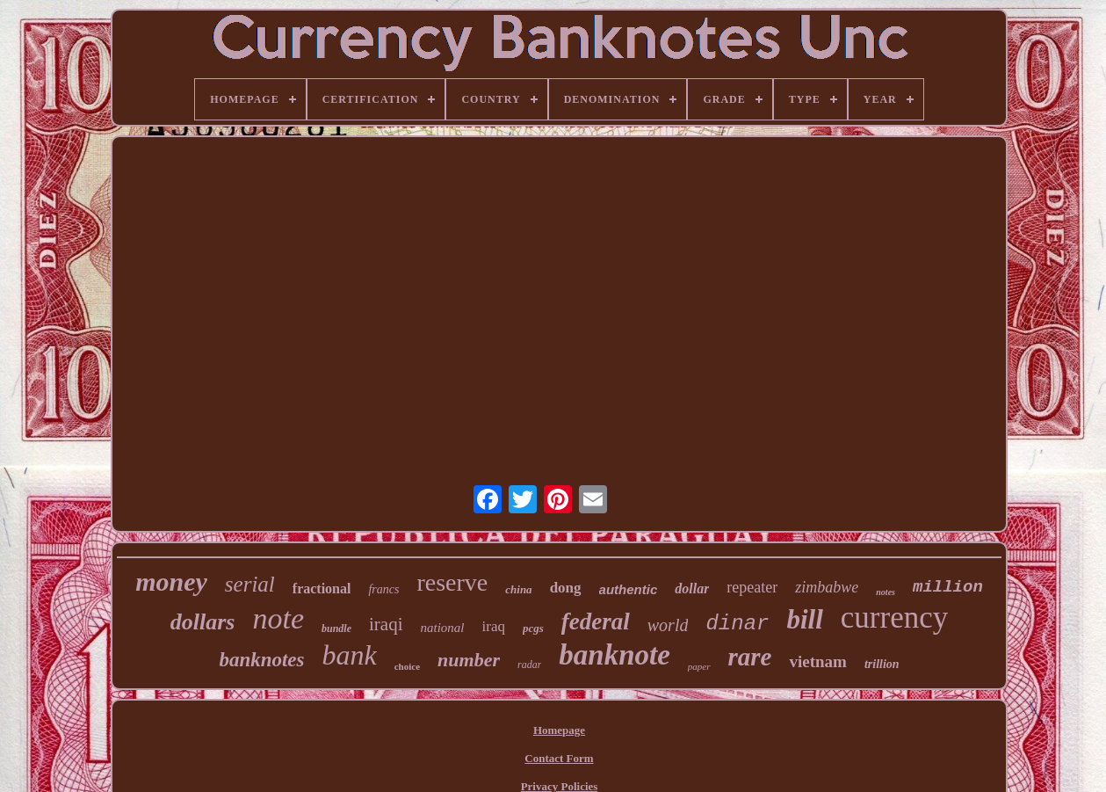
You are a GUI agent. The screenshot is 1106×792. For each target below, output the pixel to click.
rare (750, 657)
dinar (737, 624)
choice (407, 666)
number (468, 660)
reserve (452, 582)
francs (383, 589)
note (278, 618)
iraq (493, 626)
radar (529, 664)
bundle (336, 628)
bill (804, 619)
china (518, 589)
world (668, 625)
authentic (628, 589)
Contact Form (558, 758)
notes (885, 592)
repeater (751, 587)
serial (250, 584)
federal (595, 621)
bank (349, 655)
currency (894, 617)
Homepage (559, 730)
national (443, 628)
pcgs (533, 628)
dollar (692, 588)
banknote (614, 655)
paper (699, 666)
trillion (882, 664)
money (171, 581)
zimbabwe (826, 587)
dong (566, 587)
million (948, 587)
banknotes (261, 660)
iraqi (385, 624)
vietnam (817, 661)
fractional (322, 588)
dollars (202, 622)
